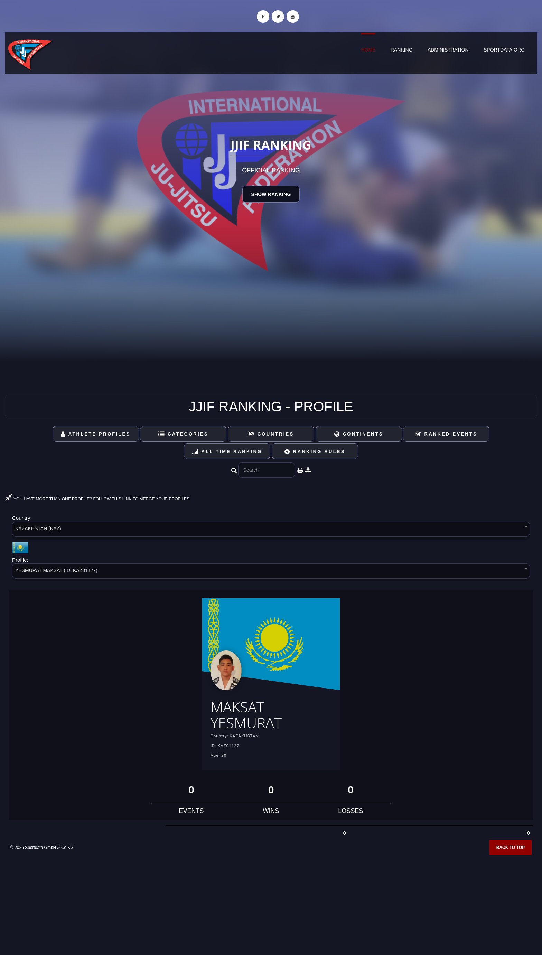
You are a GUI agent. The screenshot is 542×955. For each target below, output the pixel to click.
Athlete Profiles (95, 434)
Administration (448, 50)
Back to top (510, 852)
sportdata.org (504, 50)
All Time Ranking (227, 451)
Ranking (402, 50)
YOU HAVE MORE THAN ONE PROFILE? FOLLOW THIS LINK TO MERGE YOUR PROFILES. (97, 499)
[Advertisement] (271, 905)
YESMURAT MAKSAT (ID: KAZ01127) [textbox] (56, 570)
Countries (271, 434)
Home (368, 50)
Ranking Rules (314, 451)
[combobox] (271, 530)
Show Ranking (271, 194)
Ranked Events (446, 434)
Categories (183, 434)
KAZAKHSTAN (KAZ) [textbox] (38, 528)
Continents (358, 434)
